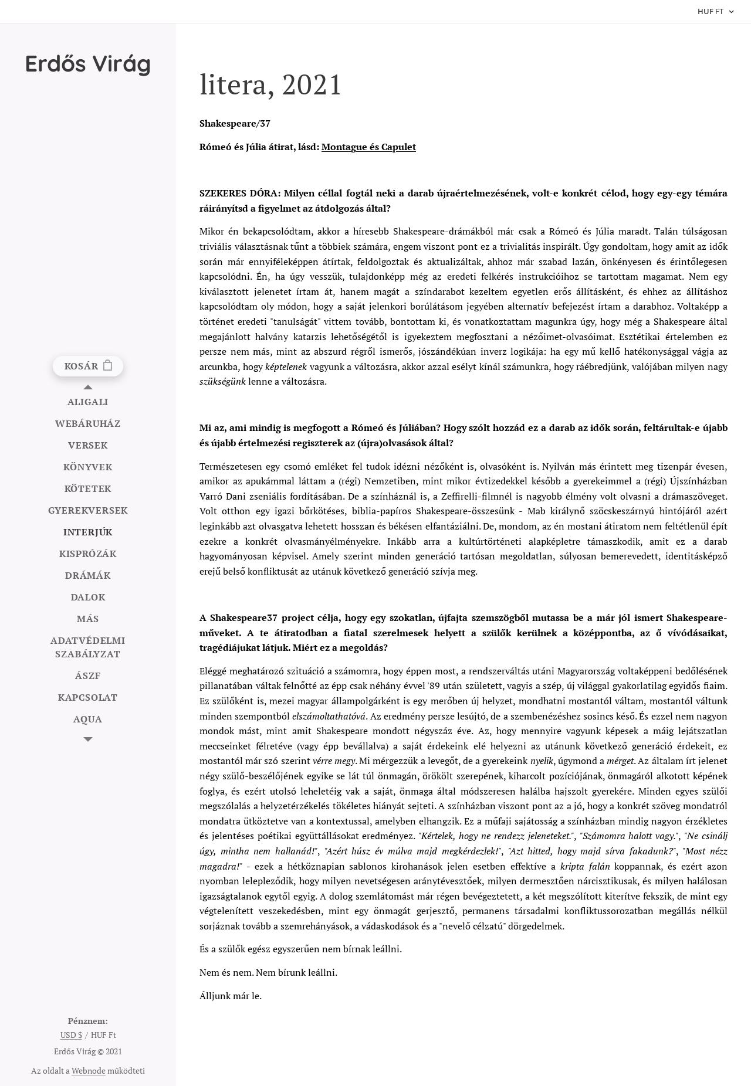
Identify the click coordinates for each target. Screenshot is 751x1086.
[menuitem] (88, 402)
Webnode (89, 1070)
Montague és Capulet (369, 146)
